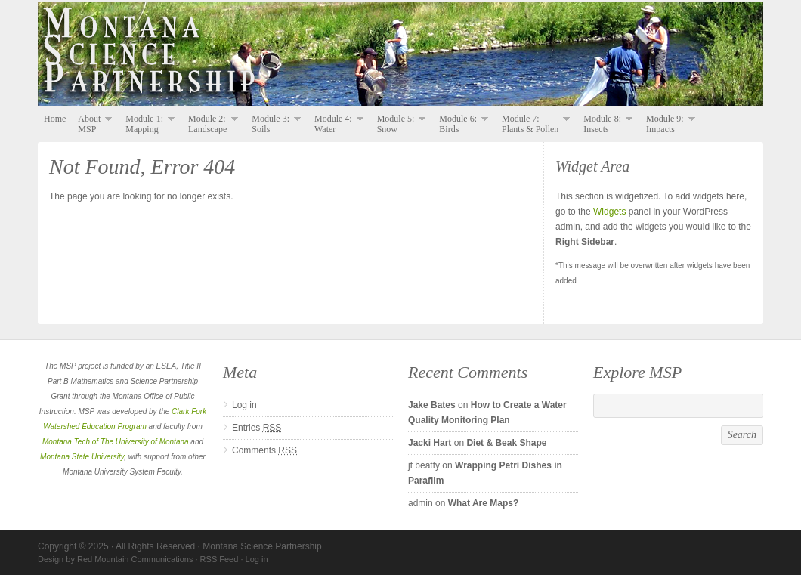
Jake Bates (432, 405)
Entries (256, 427)
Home (55, 118)
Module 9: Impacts (667, 123)
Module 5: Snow (398, 123)
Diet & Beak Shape (506, 442)
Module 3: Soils (273, 123)
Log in (244, 405)
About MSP (92, 123)
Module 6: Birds (460, 123)
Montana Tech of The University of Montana (115, 441)
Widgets (609, 211)
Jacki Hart (429, 442)
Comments (264, 450)
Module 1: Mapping (147, 123)
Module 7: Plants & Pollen (533, 123)
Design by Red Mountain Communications (115, 559)
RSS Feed (219, 559)
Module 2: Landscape (210, 123)
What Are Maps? (483, 503)
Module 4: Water (335, 123)
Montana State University (82, 457)
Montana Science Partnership (400, 54)
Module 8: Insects (604, 123)
